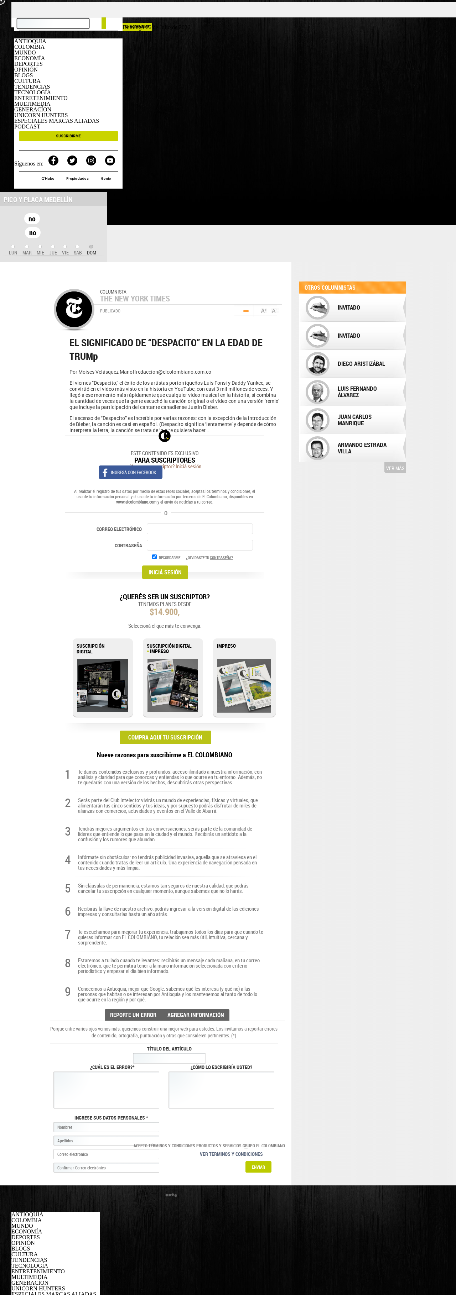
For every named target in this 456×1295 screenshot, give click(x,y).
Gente (106, 179)
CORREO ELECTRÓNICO (119, 529)
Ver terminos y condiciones (231, 1154)
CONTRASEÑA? (221, 557)
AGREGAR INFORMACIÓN (195, 1015)
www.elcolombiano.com (136, 502)
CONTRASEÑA (129, 545)
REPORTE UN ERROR (133, 1015)
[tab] (13, 250)
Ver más (395, 468)
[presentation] (13, 250)
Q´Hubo (48, 179)
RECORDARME (169, 557)
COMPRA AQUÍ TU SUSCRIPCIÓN (165, 737)
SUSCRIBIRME (68, 136)
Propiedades (78, 179)
